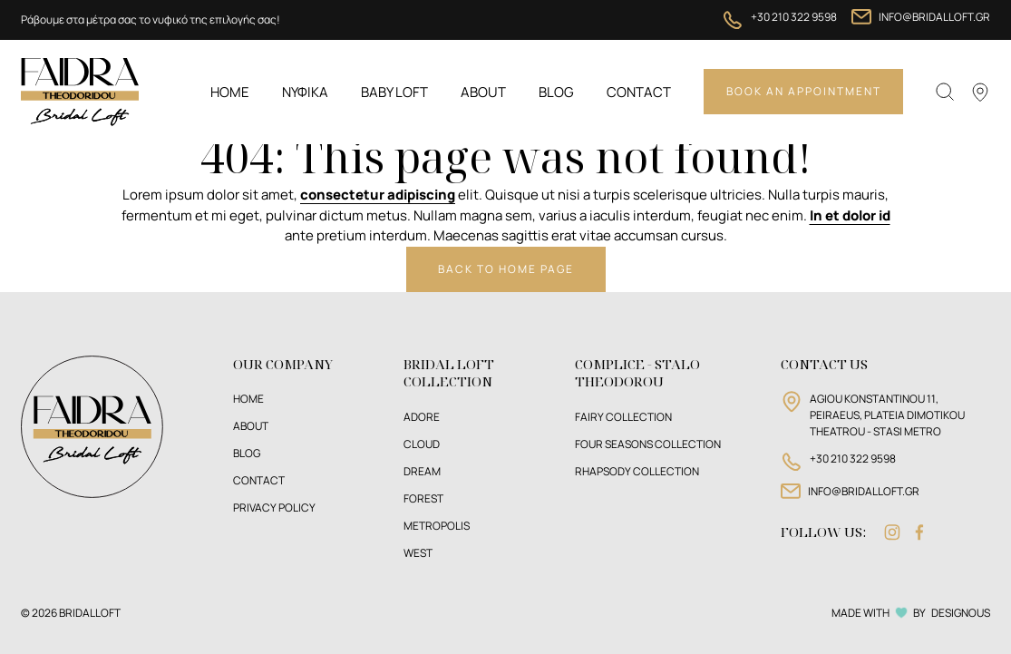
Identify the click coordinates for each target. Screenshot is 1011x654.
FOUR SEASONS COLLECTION (648, 444)
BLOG (246, 453)
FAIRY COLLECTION (623, 417)
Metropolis (436, 525)
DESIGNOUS (960, 612)
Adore (421, 417)
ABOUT (250, 426)
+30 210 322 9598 (794, 16)
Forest (423, 498)
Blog (556, 92)
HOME (248, 398)
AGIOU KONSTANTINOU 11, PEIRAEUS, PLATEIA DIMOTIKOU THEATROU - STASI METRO (887, 415)
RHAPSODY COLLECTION (637, 471)
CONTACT (259, 480)
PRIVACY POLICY (274, 507)
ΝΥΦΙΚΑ (305, 92)
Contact (639, 92)
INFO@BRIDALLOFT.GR (934, 16)
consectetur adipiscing (377, 194)
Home (229, 92)
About (483, 92)
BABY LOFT (394, 92)
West (418, 553)
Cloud (421, 444)
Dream (422, 471)
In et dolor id (850, 215)
